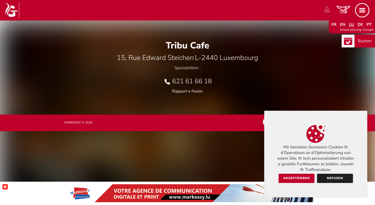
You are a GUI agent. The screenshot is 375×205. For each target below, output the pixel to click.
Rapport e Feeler (187, 91)
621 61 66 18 (192, 81)
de (360, 24)
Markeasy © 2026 (78, 123)
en (343, 24)
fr (334, 24)
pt (369, 24)
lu (351, 24)
